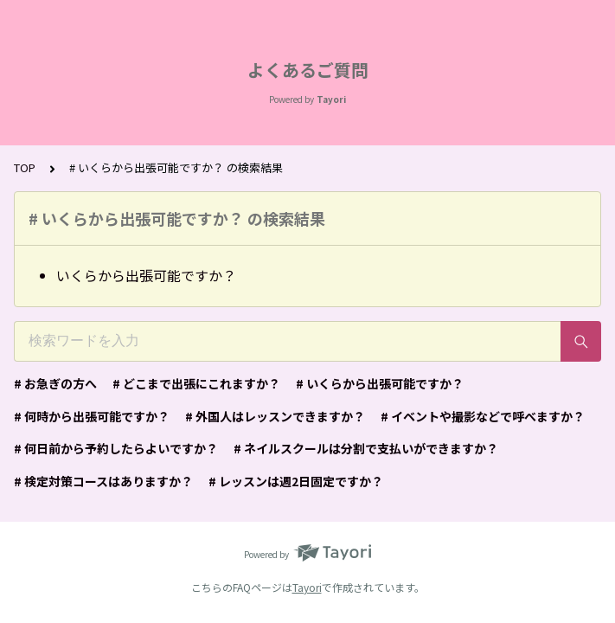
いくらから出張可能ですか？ (146, 275)
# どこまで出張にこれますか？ (196, 383)
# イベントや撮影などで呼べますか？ (483, 416)
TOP (24, 167)
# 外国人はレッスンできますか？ (275, 416)
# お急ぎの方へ (55, 383)
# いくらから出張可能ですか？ (380, 383)
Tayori (307, 587)
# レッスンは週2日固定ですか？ (295, 481)
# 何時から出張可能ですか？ (92, 416)
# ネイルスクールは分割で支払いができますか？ (366, 448)
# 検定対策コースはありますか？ (103, 481)
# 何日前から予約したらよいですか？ (116, 448)
